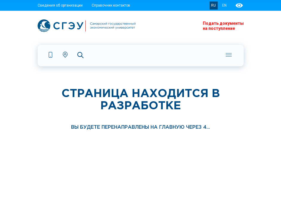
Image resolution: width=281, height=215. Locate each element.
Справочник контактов (111, 5)
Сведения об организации (60, 5)
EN (224, 5)
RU (213, 5)
